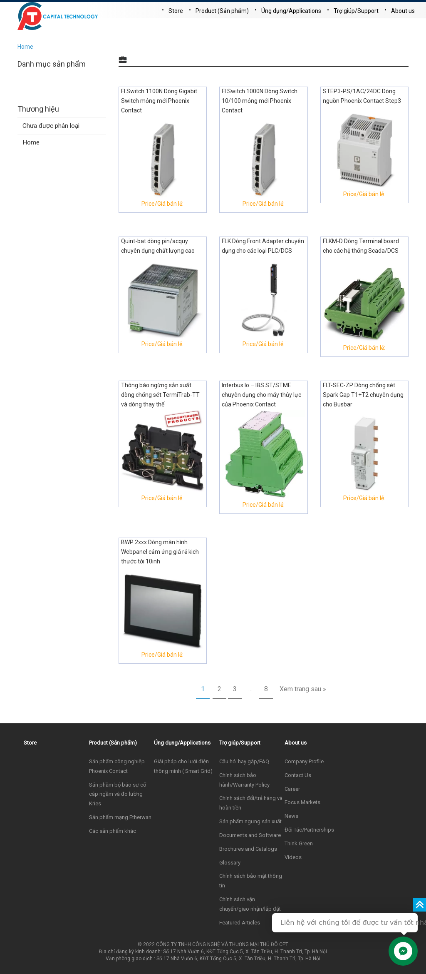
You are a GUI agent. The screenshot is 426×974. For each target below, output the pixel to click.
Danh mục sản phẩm (51, 64)
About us (403, 10)
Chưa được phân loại (50, 126)
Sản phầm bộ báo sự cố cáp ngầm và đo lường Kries (117, 794)
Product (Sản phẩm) (222, 10)
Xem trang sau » (303, 689)
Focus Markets (302, 802)
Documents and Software (250, 835)
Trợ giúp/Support (356, 10)
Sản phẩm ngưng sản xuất (250, 821)
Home (25, 47)
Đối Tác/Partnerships (309, 830)
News (291, 816)
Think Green (299, 843)
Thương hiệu (38, 109)
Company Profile (304, 761)
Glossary (229, 862)
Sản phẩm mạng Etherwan (120, 817)
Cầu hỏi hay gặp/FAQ (244, 761)
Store (175, 10)
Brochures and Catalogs (248, 849)
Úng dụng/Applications (291, 10)
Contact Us (298, 775)
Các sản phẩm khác (112, 831)
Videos (293, 857)
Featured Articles (239, 922)
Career (292, 789)
